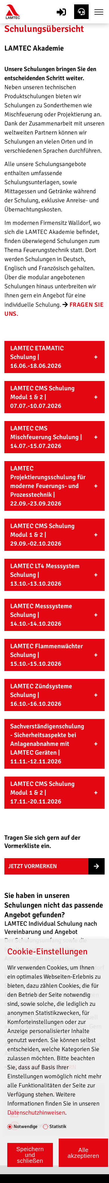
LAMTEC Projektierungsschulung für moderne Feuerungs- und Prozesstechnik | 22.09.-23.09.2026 (47, 485)
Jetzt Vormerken (32, 866)
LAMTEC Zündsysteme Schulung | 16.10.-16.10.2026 (41, 695)
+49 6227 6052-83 (40, 1113)
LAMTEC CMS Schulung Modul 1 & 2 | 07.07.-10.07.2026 (42, 397)
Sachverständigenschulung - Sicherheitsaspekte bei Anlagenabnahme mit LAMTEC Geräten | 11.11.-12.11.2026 (47, 743)
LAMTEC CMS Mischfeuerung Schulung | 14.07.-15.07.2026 (46, 437)
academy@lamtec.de (44, 1125)
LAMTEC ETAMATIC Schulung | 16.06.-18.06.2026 (37, 357)
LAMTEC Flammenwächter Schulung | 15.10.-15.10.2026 (46, 655)
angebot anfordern (43, 1067)
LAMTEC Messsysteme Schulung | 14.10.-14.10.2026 (41, 614)
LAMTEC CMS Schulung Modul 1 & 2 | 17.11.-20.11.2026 (42, 792)
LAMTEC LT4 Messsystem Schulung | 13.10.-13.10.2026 (45, 574)
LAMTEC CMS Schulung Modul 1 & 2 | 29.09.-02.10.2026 (42, 534)
